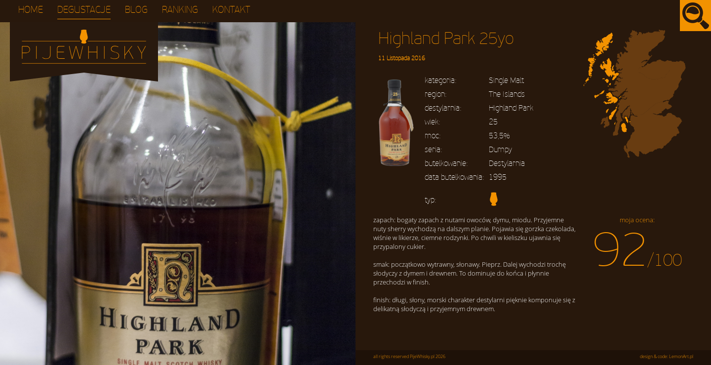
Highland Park (511, 108)
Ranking (180, 10)
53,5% (499, 135)
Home (30, 10)
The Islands (507, 94)
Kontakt (231, 10)
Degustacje (84, 10)
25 (493, 122)
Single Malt (506, 80)
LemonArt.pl (681, 357)
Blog (136, 10)
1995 (498, 177)
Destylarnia (507, 163)
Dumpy (500, 149)
